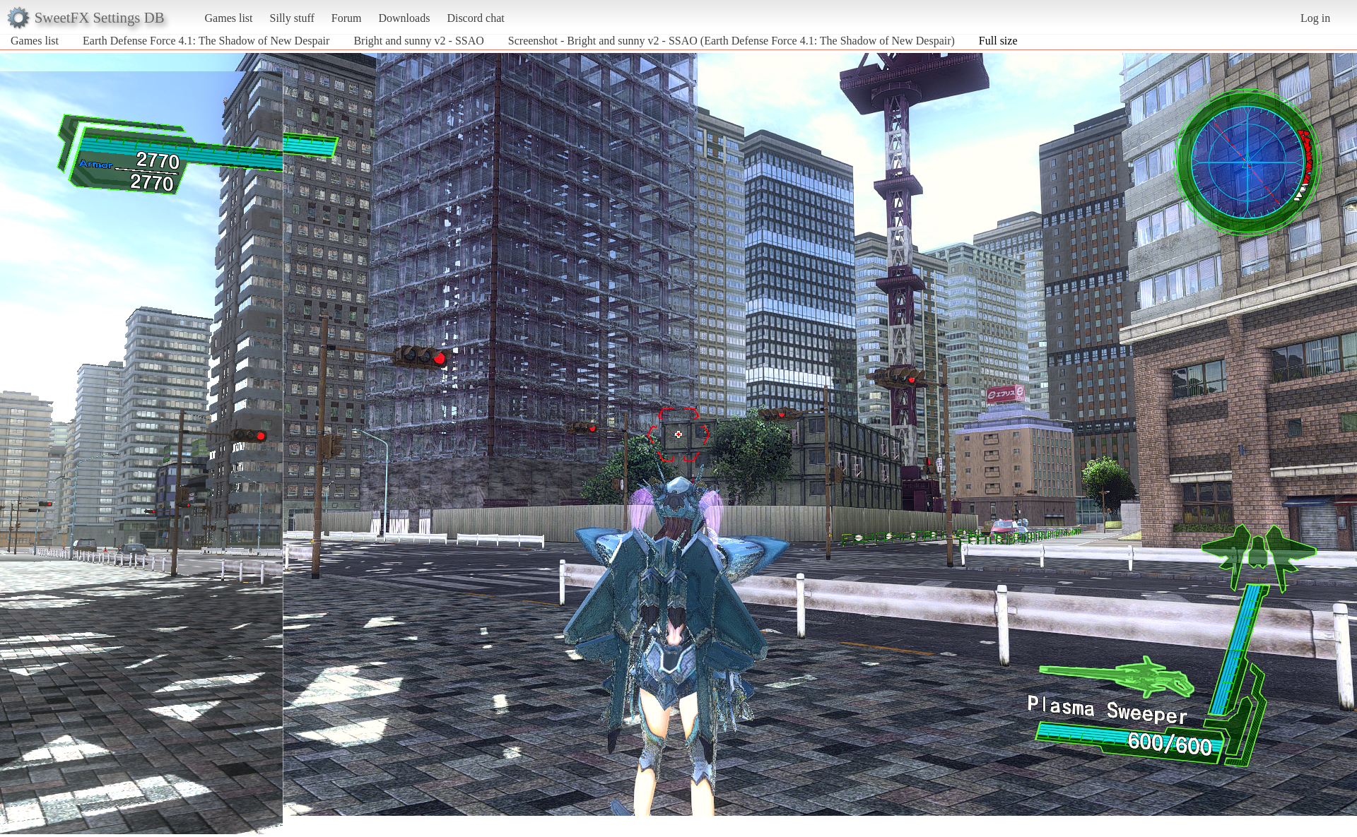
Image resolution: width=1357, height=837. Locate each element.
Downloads (404, 18)
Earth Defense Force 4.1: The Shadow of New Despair (206, 41)
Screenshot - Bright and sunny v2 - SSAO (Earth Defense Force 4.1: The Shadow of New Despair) (731, 41)
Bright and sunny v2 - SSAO (418, 41)
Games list (229, 18)
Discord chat (475, 18)
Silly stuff (292, 18)
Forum (346, 18)
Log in (1315, 18)
